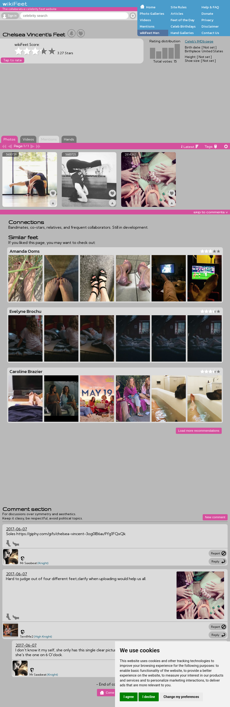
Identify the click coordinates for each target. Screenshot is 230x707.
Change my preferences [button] (181, 697)
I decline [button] (148, 697)
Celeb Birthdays (183, 26)
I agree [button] (129, 697)
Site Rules (179, 7)
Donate (207, 13)
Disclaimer (210, 26)
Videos (145, 20)
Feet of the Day (183, 20)
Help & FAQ (210, 7)
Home (150, 7)
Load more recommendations (198, 430)
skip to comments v (210, 212)
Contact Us (210, 32)
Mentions (147, 26)
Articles (177, 13)
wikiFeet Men (149, 32)
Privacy (207, 20)
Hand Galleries (182, 32)
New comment (215, 517)
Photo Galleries (152, 13)
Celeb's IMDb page (199, 41)
